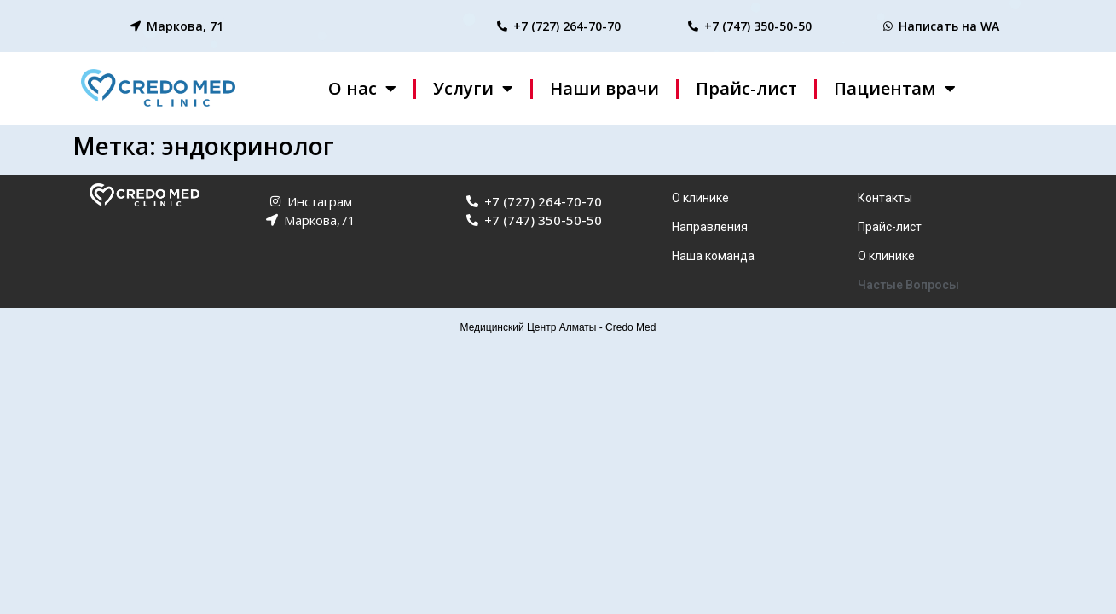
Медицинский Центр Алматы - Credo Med (558, 327)
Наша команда (713, 256)
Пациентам (895, 89)
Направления (710, 227)
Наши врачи (604, 88)
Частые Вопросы (908, 285)
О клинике (700, 198)
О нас (362, 89)
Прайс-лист (746, 88)
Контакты (885, 198)
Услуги (473, 89)
